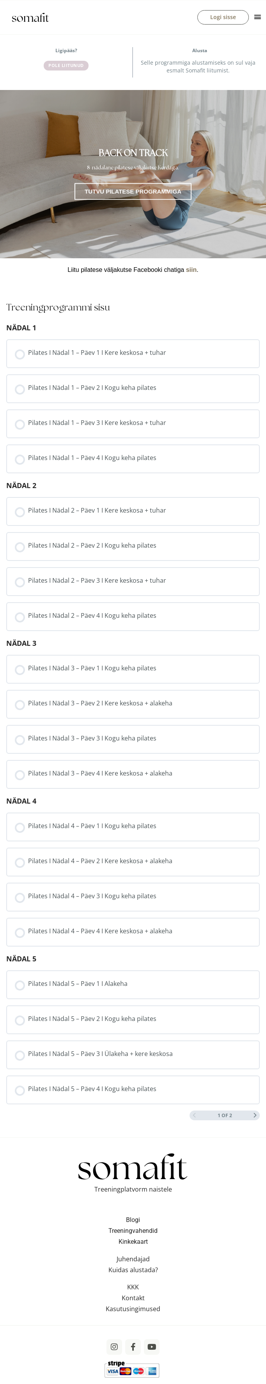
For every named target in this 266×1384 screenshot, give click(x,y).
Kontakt (133, 1300)
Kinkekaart (133, 1243)
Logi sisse (223, 18)
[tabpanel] (133, 188)
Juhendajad (133, 1261)
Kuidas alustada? (133, 1272)
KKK (133, 1289)
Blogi (133, 1221)
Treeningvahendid (133, 1232)
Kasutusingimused (133, 1310)
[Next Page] (255, 1117)
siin (191, 271)
